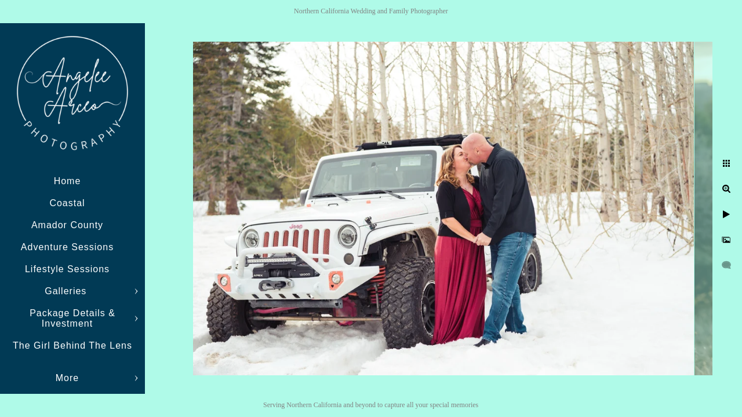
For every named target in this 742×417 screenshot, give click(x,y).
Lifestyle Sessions (67, 269)
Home (67, 181)
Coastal (67, 203)
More (67, 378)
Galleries (67, 291)
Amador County (67, 225)
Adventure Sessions (67, 247)
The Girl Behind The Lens (72, 345)
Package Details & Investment (72, 318)
